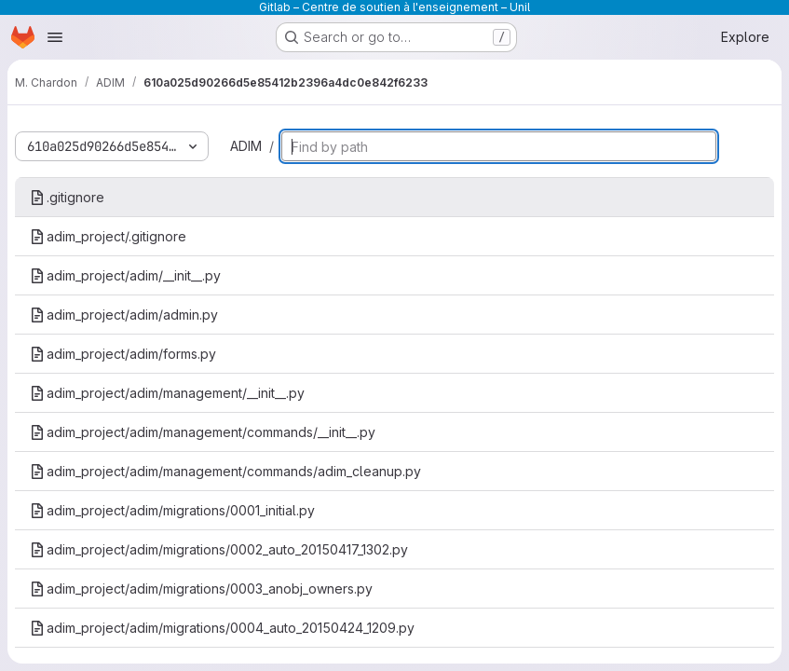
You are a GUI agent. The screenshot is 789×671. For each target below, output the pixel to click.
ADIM (246, 146)
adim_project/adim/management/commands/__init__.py (202, 432)
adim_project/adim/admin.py (124, 314)
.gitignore (67, 197)
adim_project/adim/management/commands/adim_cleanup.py (225, 471)
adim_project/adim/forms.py (123, 354)
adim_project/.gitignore (108, 236)
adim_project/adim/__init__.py (125, 275)
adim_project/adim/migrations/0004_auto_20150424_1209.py (222, 628)
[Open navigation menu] (55, 37)
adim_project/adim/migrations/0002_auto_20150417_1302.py (219, 549)
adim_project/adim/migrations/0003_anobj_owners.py (201, 588)
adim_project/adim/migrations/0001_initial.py (172, 510)
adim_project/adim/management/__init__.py (167, 393)
